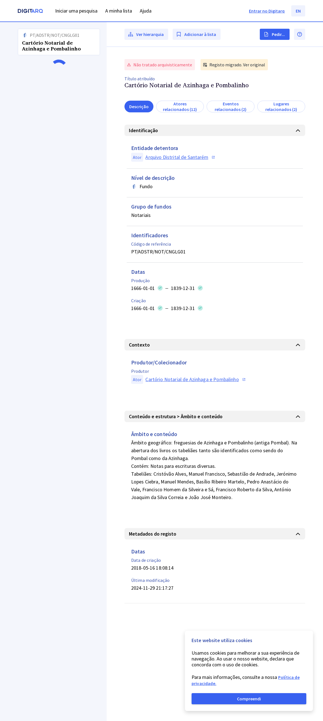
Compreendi (249, 698)
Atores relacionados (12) (180, 106)
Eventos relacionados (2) (230, 106)
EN (298, 11)
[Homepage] (30, 11)
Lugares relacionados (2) (281, 106)
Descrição (139, 106)
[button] (53, 371)
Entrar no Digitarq (267, 11)
